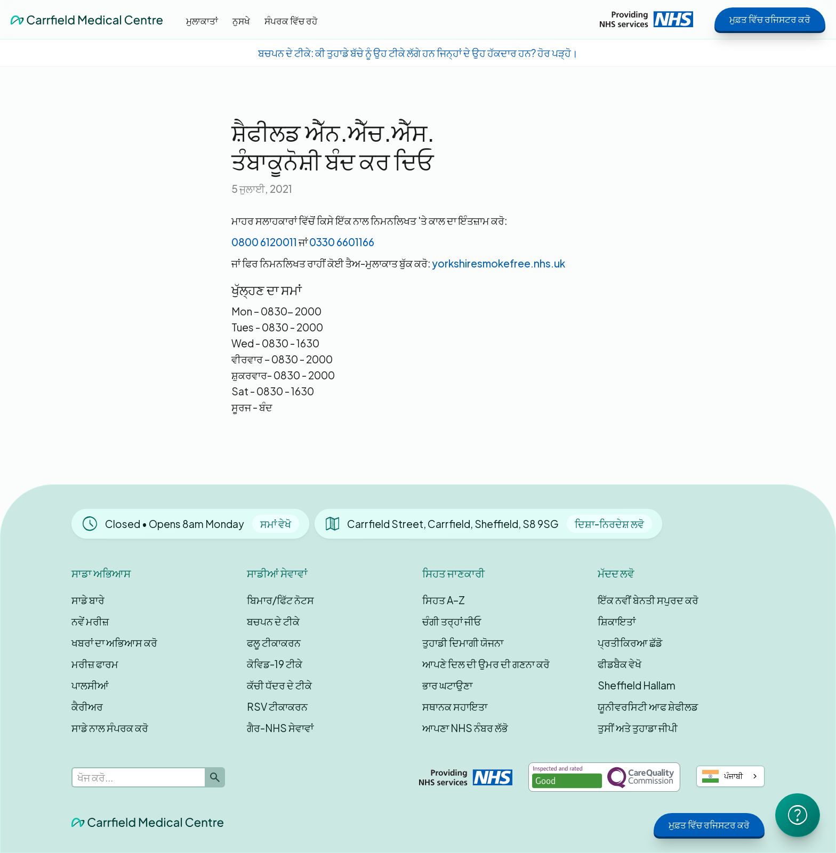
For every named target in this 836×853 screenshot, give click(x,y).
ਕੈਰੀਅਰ (87, 706)
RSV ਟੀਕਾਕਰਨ (277, 706)
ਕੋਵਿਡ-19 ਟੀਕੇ (274, 663)
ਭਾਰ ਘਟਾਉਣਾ (447, 685)
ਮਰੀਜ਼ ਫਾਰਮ (94, 663)
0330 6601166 (341, 241)
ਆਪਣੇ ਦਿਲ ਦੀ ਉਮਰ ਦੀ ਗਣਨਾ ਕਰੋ (486, 663)
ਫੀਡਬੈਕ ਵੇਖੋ (619, 663)
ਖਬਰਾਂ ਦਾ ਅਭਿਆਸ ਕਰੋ (114, 642)
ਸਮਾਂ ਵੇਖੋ (275, 523)
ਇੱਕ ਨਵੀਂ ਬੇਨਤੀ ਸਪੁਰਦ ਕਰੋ (648, 600)
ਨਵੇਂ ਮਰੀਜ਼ (90, 621)
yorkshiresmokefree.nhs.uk (498, 263)
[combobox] (730, 776)
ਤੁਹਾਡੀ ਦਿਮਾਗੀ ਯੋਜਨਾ (462, 642)
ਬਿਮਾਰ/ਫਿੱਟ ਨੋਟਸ (280, 600)
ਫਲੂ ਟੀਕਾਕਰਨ (274, 642)
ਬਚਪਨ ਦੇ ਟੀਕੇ (273, 621)
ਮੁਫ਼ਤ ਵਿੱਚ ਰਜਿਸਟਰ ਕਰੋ (769, 19)
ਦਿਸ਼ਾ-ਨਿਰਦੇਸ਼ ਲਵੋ (609, 523)
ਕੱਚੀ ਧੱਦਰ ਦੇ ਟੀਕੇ (279, 685)
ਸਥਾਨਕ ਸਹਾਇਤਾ (454, 706)
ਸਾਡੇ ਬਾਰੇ (87, 600)
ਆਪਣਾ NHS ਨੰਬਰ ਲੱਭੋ (465, 727)
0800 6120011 (264, 241)
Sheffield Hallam (637, 685)
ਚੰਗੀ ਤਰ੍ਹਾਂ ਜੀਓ (451, 621)
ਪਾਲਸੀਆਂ (90, 685)
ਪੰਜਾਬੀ (722, 776)
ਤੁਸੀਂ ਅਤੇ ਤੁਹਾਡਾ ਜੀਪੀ (638, 727)
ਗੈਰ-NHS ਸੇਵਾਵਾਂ (280, 727)
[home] (87, 19)
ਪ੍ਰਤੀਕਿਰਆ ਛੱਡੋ (630, 642)
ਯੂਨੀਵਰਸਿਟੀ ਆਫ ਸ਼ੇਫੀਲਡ (648, 706)
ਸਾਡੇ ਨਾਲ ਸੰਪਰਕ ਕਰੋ (109, 727)
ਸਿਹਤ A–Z (443, 600)
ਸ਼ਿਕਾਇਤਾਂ (617, 621)
